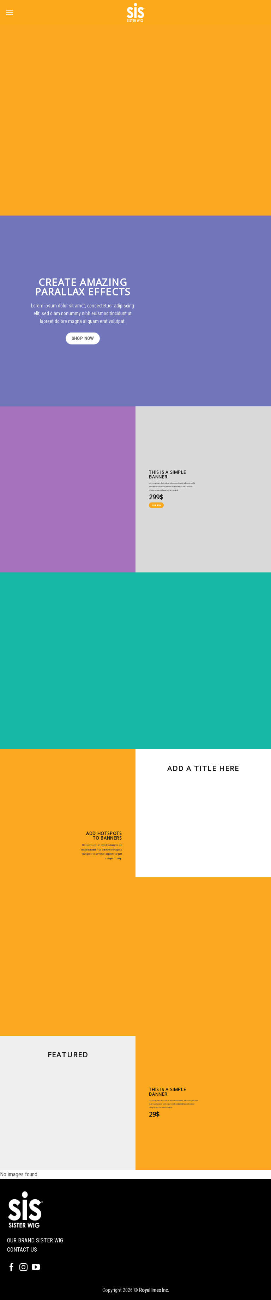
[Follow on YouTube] (36, 1267)
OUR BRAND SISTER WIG (35, 1240)
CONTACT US (22, 1249)
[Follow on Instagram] (23, 1267)
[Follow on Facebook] (11, 1267)
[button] (9, 12)
